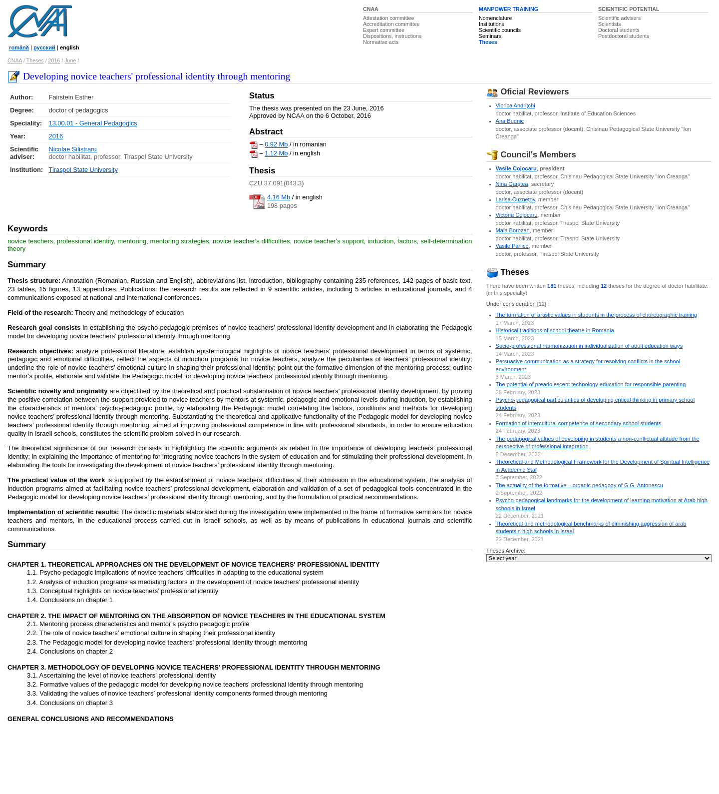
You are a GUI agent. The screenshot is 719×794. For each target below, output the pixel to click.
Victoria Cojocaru (517, 215)
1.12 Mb (276, 153)
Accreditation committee (391, 24)
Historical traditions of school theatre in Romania (555, 330)
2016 (54, 60)
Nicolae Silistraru (73, 149)
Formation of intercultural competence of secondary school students (579, 423)
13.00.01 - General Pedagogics (93, 123)
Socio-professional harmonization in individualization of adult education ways (589, 346)
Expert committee (383, 30)
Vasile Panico (512, 246)
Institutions (491, 24)
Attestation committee (388, 18)
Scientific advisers (619, 18)
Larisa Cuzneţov (515, 199)
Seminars (490, 36)
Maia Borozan (513, 230)
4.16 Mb (278, 197)
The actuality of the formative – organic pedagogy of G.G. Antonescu (579, 485)
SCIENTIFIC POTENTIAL (629, 9)
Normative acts (380, 42)
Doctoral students (619, 30)
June (70, 60)
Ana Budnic (510, 121)
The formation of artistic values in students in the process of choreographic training (596, 315)
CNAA (370, 9)
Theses (488, 42)
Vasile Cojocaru (516, 168)
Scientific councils (500, 30)
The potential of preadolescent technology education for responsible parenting (591, 384)
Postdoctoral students (623, 36)
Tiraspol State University (83, 169)
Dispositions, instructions (392, 36)
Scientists (609, 24)
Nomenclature (495, 18)
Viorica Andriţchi (515, 105)
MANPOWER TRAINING (508, 9)
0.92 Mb (276, 144)
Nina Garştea (512, 184)
